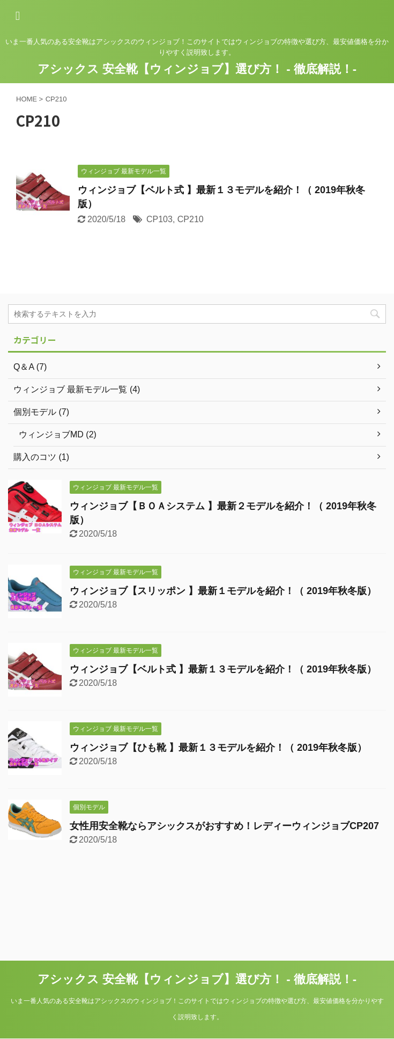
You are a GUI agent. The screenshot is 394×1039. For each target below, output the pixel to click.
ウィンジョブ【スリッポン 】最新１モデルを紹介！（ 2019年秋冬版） (223, 591)
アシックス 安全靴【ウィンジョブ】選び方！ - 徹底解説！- (197, 69)
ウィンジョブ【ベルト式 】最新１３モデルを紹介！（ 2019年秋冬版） (223, 669)
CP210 (190, 219)
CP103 (159, 219)
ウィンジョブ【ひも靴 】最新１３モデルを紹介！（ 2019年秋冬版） (218, 747)
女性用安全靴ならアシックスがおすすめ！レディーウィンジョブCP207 (224, 826)
